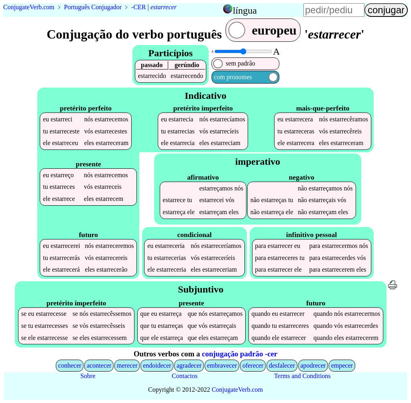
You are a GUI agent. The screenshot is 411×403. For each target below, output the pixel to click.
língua (245, 10)
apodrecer (313, 365)
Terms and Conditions (302, 375)
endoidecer (157, 365)
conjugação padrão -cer (239, 354)
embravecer (222, 365)
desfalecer (282, 365)
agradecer (189, 365)
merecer (127, 365)
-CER (138, 7)
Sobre (87, 375)
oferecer (252, 365)
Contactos (184, 375)
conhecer (69, 365)
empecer (342, 365)
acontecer (99, 365)
